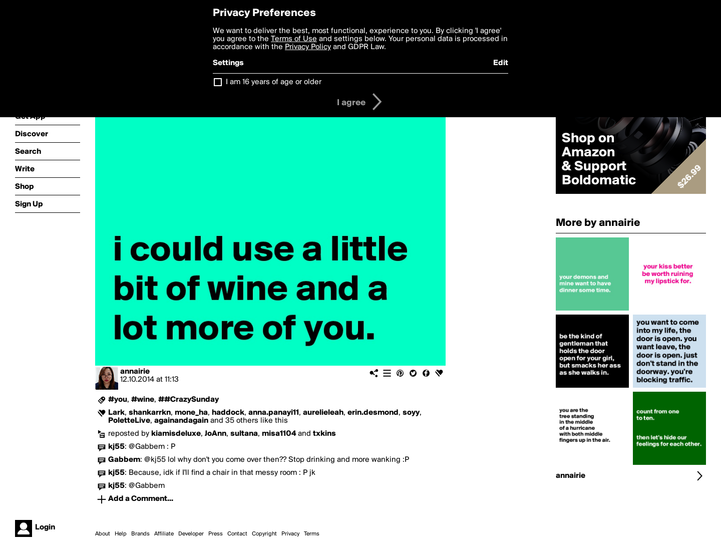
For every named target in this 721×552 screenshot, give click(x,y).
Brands (140, 534)
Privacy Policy (308, 47)
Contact (237, 534)
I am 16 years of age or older (273, 82)
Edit (500, 63)
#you (117, 400)
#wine (142, 400)
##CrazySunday (188, 400)
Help (121, 534)
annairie (135, 372)
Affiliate (164, 534)
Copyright (264, 534)
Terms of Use (294, 39)
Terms (311, 534)
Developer (191, 534)
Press (215, 534)
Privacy (290, 534)
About (102, 534)
